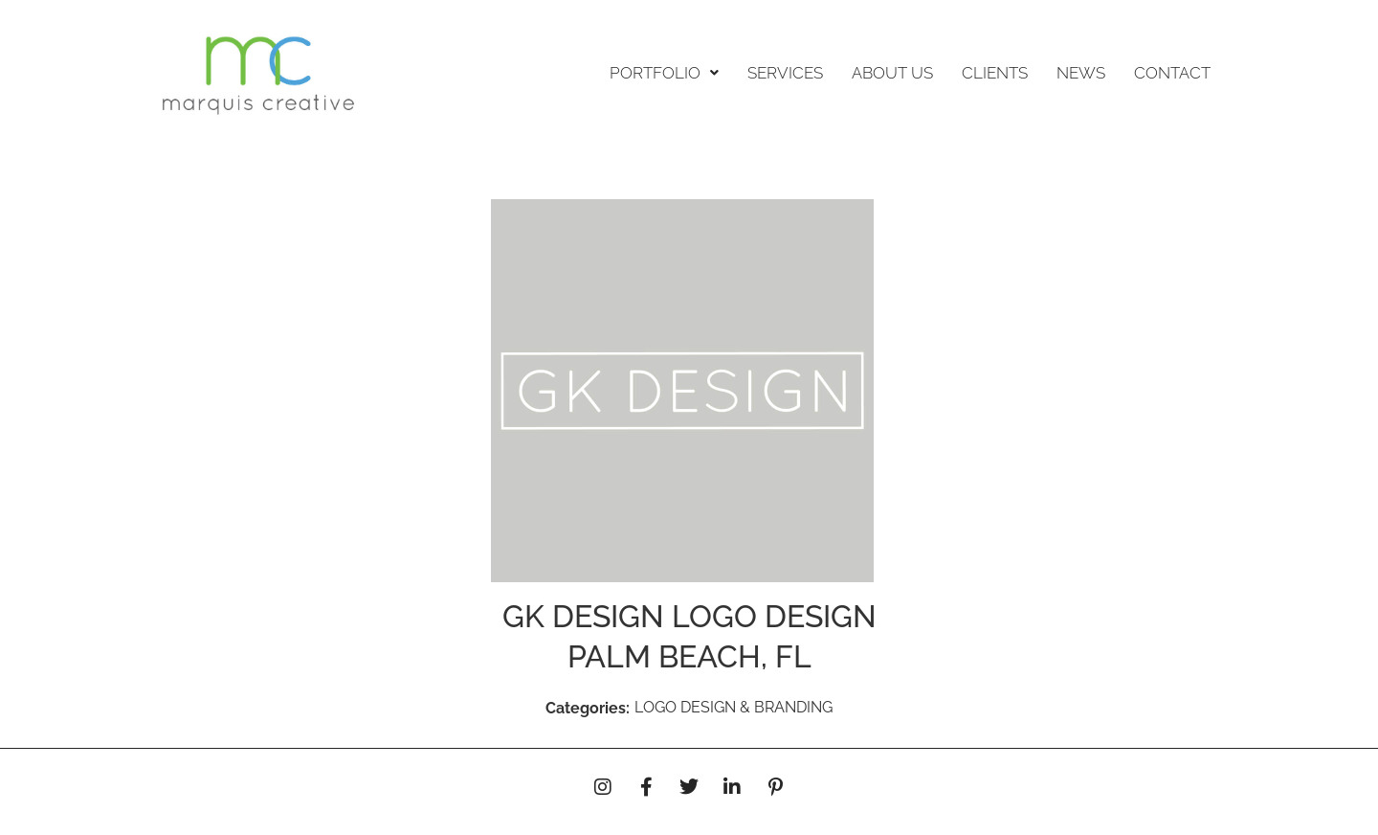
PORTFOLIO (664, 72)
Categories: (587, 708)
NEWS (1080, 72)
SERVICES (785, 72)
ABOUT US (892, 72)
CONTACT (1172, 72)
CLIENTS (995, 72)
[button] (664, 73)
